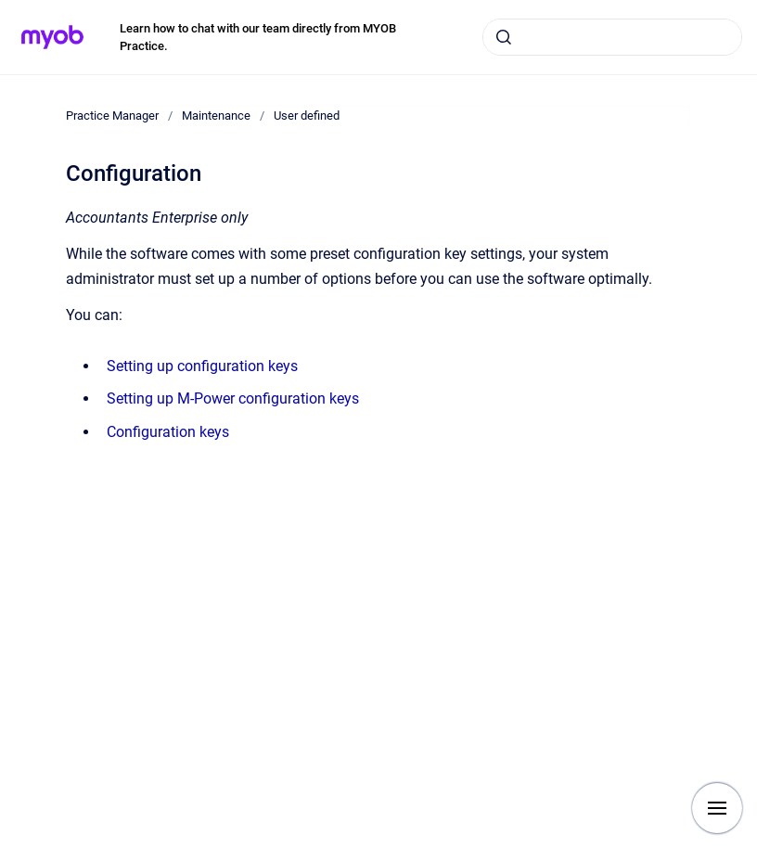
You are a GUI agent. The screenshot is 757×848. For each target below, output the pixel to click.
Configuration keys (168, 432)
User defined (307, 115)
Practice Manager (112, 115)
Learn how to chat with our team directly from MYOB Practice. (258, 37)
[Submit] (504, 37)
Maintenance (216, 115)
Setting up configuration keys (202, 366)
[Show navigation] (717, 808)
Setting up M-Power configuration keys (233, 398)
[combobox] (612, 37)
